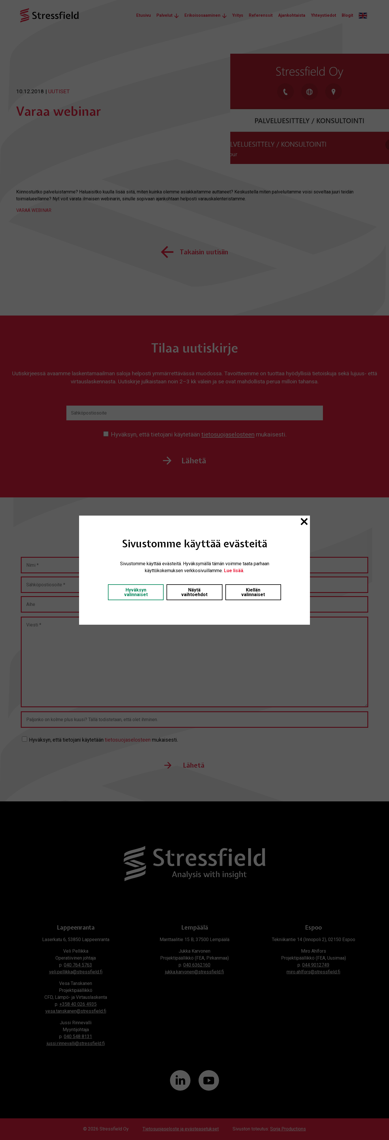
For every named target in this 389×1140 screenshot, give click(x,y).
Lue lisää (233, 570)
